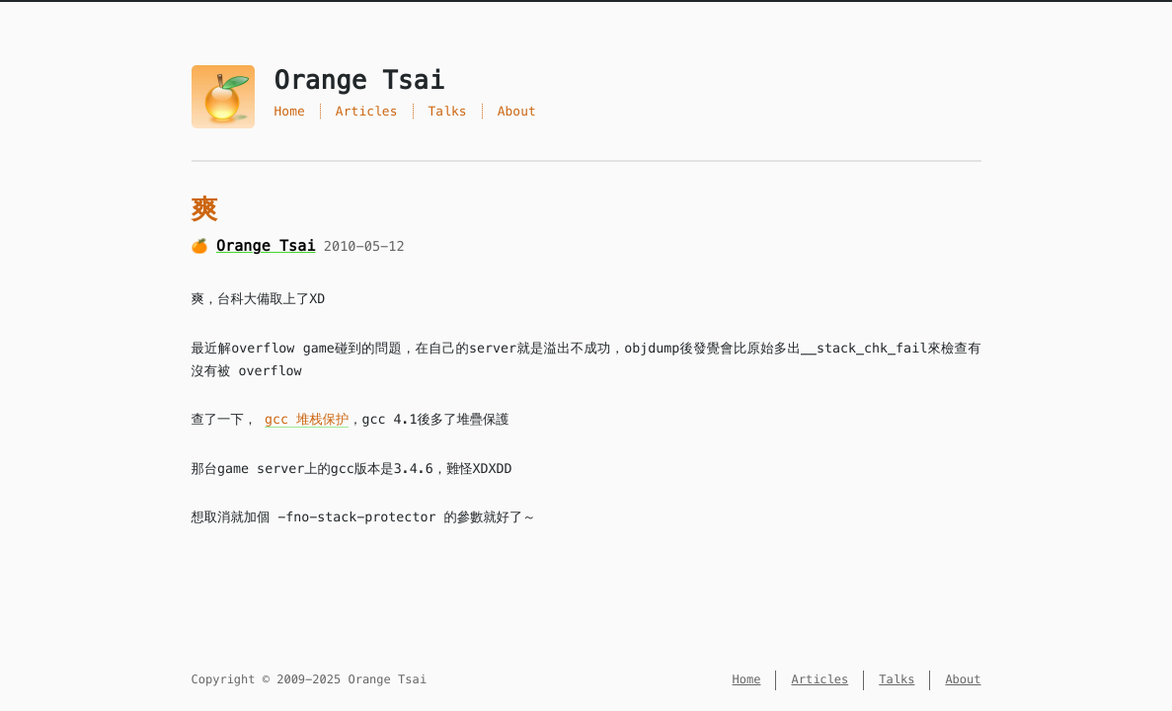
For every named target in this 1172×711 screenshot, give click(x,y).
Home (289, 111)
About (517, 111)
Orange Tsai (266, 246)
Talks (448, 111)
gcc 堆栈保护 (307, 419)
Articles (367, 111)
